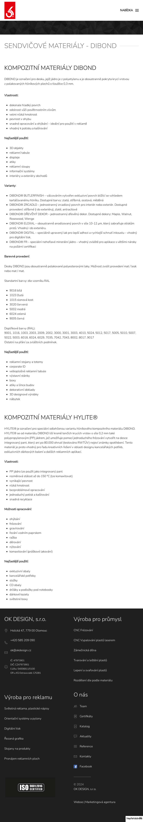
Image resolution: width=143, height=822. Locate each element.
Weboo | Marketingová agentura (94, 802)
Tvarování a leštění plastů (90, 660)
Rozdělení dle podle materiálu (93, 680)
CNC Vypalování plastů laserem (94, 640)
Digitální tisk (12, 729)
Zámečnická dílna (85, 650)
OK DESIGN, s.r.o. (85, 789)
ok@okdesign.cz (20, 650)
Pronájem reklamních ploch (22, 759)
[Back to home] (9, 10)
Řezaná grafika (13, 739)
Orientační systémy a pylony (22, 719)
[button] (129, 10)
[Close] (141, 818)
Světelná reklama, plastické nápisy (26, 708)
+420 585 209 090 (22, 640)
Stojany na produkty (17, 749)
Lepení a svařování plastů (90, 670)
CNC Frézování (83, 630)
